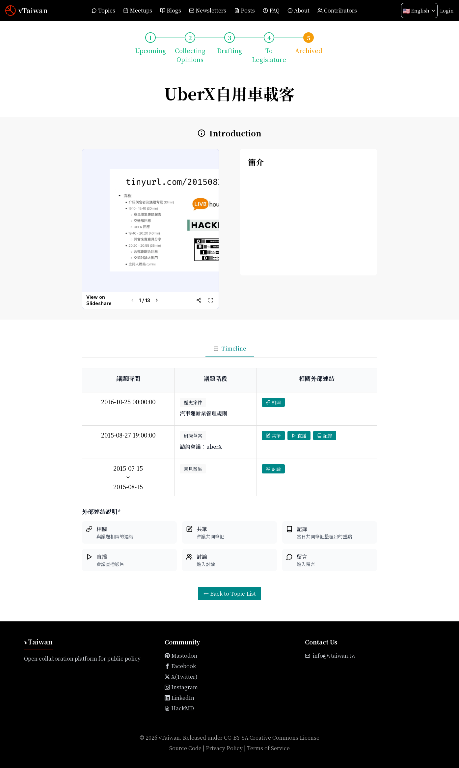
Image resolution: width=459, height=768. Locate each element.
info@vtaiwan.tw (334, 655)
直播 (299, 435)
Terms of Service (268, 748)
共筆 (273, 435)
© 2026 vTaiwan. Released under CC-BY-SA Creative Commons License (229, 737)
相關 (273, 402)
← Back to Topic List (229, 593)
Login (447, 10)
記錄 (324, 435)
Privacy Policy (224, 748)
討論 (273, 469)
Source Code (185, 748)
